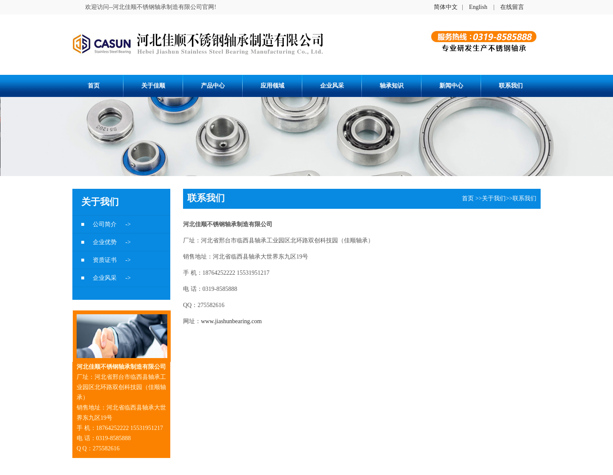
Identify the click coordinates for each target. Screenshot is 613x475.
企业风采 (332, 85)
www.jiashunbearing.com (231, 321)
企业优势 (106, 242)
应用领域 (272, 85)
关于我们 (494, 198)
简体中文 (446, 7)
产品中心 (213, 85)
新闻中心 (451, 85)
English (478, 7)
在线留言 (512, 7)
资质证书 (106, 260)
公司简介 (106, 224)
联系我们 (511, 85)
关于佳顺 (153, 85)
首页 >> (472, 198)
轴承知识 (392, 85)
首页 (94, 85)
